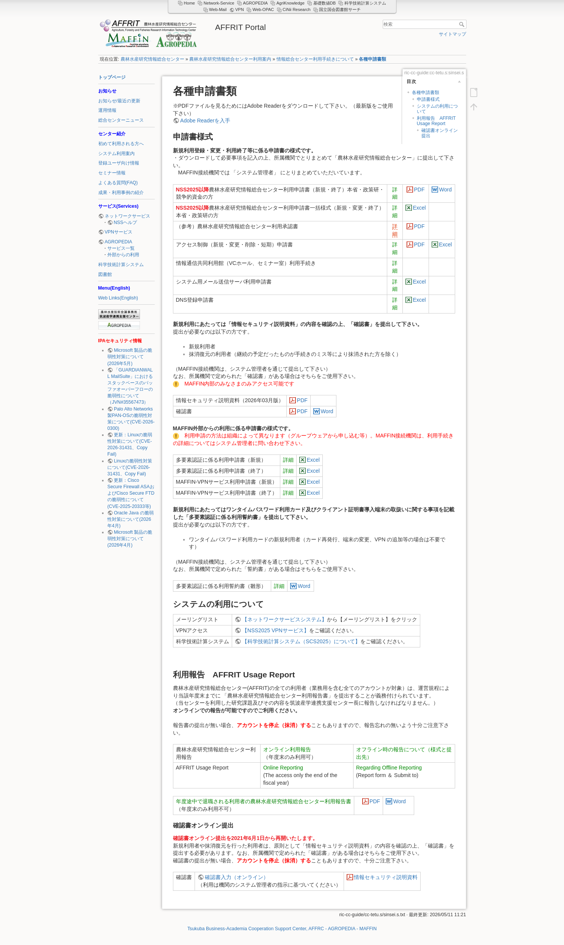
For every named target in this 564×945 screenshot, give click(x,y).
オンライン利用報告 (287, 749)
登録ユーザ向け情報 (118, 163)
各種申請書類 (372, 59)
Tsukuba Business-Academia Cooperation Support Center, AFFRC (256, 928)
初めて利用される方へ (121, 143)
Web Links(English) (118, 298)
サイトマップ (452, 34)
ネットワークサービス (127, 216)
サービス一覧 (121, 248)
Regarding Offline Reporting (389, 768)
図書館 (105, 274)
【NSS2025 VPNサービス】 (275, 630)
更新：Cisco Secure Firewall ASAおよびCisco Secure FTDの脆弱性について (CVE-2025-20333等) (130, 493)
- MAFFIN (367, 928)
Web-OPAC (263, 9)
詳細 (288, 460)
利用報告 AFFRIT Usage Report (436, 121)
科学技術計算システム (121, 264)
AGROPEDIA (118, 241)
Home (189, 3)
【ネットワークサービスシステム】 (284, 619)
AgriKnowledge (291, 3)
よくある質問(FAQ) (118, 182)
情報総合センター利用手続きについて (315, 59)
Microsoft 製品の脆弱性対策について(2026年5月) (129, 357)
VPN (239, 9)
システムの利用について (437, 108)
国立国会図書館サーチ (340, 9)
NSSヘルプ (125, 222)
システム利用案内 (116, 153)
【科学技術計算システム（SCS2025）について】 (301, 641)
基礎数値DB (324, 3)
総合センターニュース (121, 120)
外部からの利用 (123, 254)
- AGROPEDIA (341, 928)
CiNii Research (296, 9)
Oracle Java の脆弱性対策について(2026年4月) (130, 519)
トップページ (112, 77)
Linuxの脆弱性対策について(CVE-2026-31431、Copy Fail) (129, 467)
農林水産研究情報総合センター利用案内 (230, 59)
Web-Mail (217, 9)
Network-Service (219, 3)
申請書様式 (428, 99)
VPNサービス (118, 232)
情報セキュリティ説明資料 (386, 877)
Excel (419, 208)
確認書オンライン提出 (439, 133)
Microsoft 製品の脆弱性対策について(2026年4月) (129, 539)
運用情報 (107, 110)
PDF (419, 189)
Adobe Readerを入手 (205, 121)
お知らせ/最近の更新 (119, 100)
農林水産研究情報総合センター (152, 59)
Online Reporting (283, 768)
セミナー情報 (112, 173)
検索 (462, 24)
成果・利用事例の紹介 (121, 192)
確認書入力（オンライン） (237, 877)
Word (445, 189)
